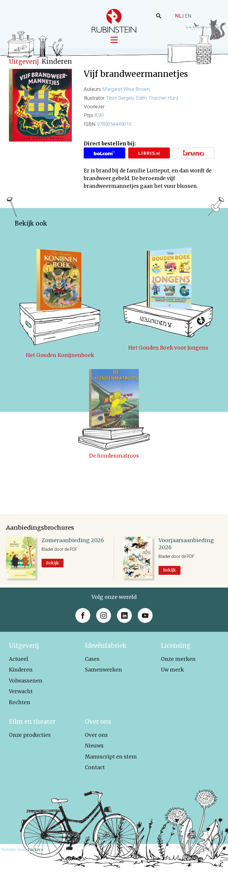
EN (188, 16)
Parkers (35, 851)
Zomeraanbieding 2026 (73, 542)
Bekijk (52, 565)
